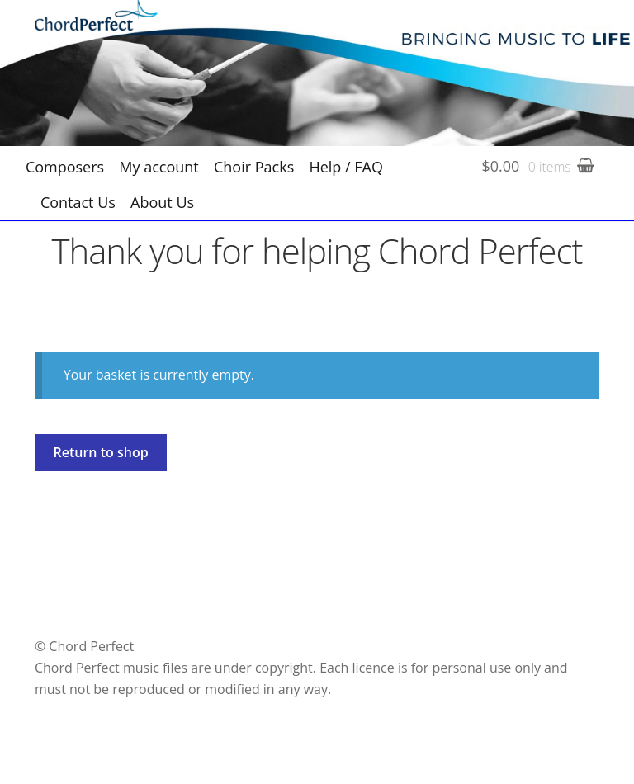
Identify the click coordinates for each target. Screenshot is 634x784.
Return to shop (101, 452)
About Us (162, 202)
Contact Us (78, 202)
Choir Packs (254, 167)
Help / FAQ (346, 167)
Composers (65, 167)
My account (158, 167)
